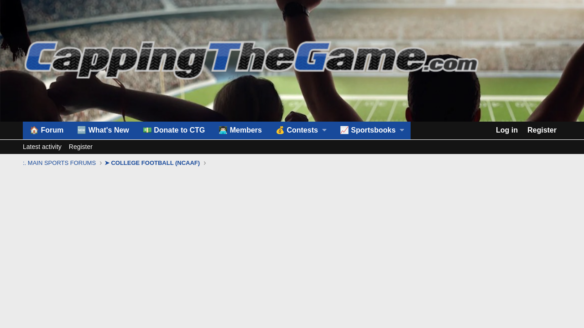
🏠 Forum (46, 130)
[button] (301, 130)
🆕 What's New (103, 130)
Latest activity (42, 146)
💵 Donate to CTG (174, 130)
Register (81, 146)
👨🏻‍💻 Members (240, 130)
